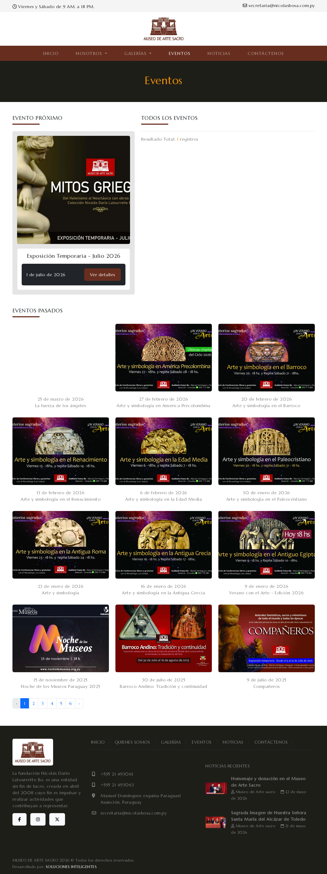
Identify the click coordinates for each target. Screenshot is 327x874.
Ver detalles (102, 274)
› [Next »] (79, 703)
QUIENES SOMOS (132, 742)
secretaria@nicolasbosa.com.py (279, 5)
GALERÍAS (171, 742)
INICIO (51, 53)
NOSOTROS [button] (90, 53)
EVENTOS (179, 53)
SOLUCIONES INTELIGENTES (71, 866)
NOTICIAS (219, 53)
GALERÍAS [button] (136, 53)
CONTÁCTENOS (266, 53)
